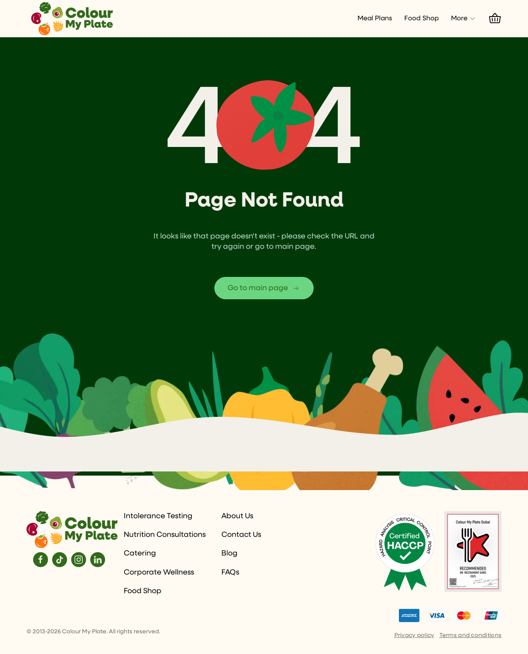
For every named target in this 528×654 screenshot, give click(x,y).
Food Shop (421, 18)
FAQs (230, 572)
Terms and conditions (470, 635)
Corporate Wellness (159, 572)
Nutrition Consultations (165, 535)
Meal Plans (375, 18)
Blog (229, 553)
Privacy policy (414, 635)
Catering (140, 553)
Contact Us (241, 535)
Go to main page (264, 288)
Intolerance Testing (158, 516)
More (463, 18)
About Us (237, 516)
